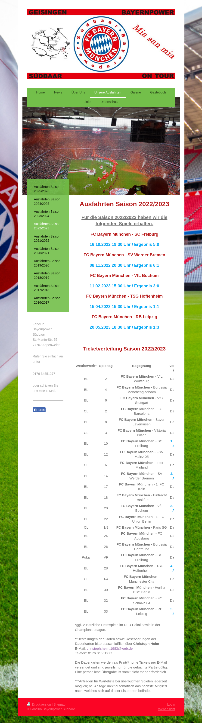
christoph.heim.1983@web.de (110, 648)
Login (171, 704)
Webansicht (166, 709)
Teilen (39, 409)
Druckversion (39, 704)
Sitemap (59, 704)
